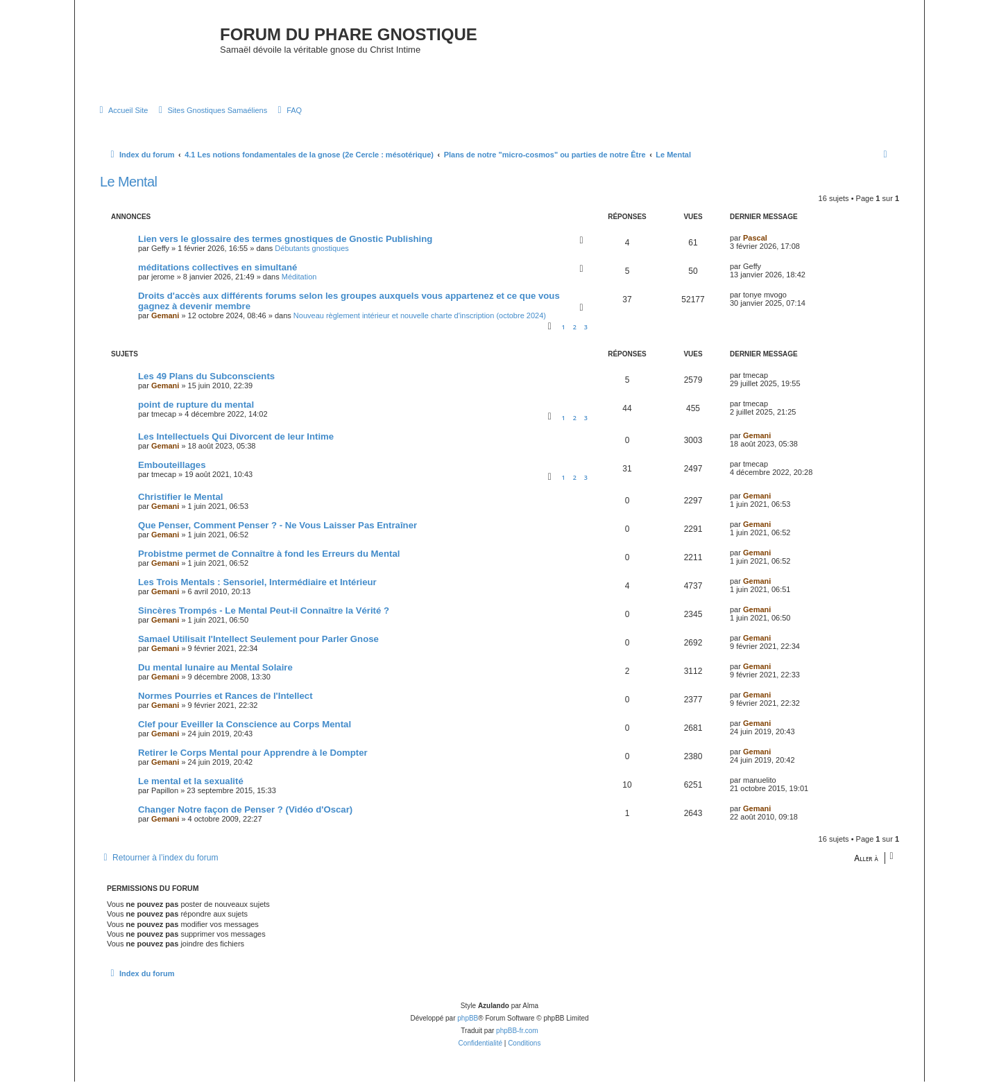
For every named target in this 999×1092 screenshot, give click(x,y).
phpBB (467, 1028)
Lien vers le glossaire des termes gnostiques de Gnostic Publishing (285, 249)
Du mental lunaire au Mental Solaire (215, 678)
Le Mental (128, 192)
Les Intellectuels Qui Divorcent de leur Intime (236, 447)
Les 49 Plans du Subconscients (206, 387)
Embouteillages (171, 476)
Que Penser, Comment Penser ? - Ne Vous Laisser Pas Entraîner (277, 536)
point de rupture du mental (196, 415)
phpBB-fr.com (517, 1041)
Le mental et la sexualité (191, 792)
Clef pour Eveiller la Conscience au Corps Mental (244, 735)
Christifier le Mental (180, 508)
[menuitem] (122, 121)
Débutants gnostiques (311, 258)
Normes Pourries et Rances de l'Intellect (225, 707)
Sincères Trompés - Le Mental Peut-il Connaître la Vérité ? (263, 621)
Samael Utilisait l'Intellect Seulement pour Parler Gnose (258, 650)
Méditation (299, 287)
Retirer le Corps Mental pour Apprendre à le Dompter (253, 764)
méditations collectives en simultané (217, 277)
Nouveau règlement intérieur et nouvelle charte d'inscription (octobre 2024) (419, 326)
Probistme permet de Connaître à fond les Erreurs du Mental (269, 565)
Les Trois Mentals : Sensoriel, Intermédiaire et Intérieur (257, 593)
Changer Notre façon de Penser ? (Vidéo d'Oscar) (245, 820)
